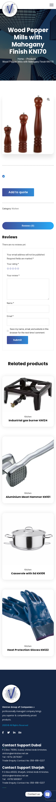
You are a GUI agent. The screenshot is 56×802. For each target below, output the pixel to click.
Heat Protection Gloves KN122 (28, 650)
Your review (13, 275)
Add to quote (18, 192)
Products (31, 58)
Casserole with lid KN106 (28, 573)
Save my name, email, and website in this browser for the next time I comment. (29, 331)
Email (10, 316)
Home (20, 58)
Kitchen (15, 208)
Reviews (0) (28, 225)
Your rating (13, 264)
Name (10, 303)
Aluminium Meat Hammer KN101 (28, 497)
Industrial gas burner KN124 (28, 420)
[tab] (28, 225)
